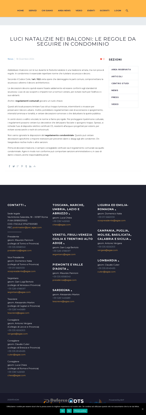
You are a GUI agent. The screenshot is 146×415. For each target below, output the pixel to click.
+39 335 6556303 (16, 330)
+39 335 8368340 (17, 247)
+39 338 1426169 (16, 372)
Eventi (91, 10)
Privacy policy (80, 411)
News (10, 59)
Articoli (116, 76)
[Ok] (142, 409)
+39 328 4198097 (16, 288)
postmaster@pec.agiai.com (27, 227)
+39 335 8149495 (16, 351)
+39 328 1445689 (16, 309)
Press (115, 97)
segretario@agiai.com (19, 292)
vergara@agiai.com (18, 333)
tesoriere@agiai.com (18, 313)
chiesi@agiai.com (17, 375)
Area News (64, 10)
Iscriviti (104, 10)
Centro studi (120, 83)
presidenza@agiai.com (19, 250)
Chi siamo (47, 10)
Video (79, 10)
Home (20, 10)
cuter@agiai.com (16, 354)
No (69, 411)
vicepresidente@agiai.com (22, 271)
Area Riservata (121, 69)
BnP (122, 400)
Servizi (33, 10)
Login (117, 10)
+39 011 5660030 (16, 267)
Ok (62, 411)
